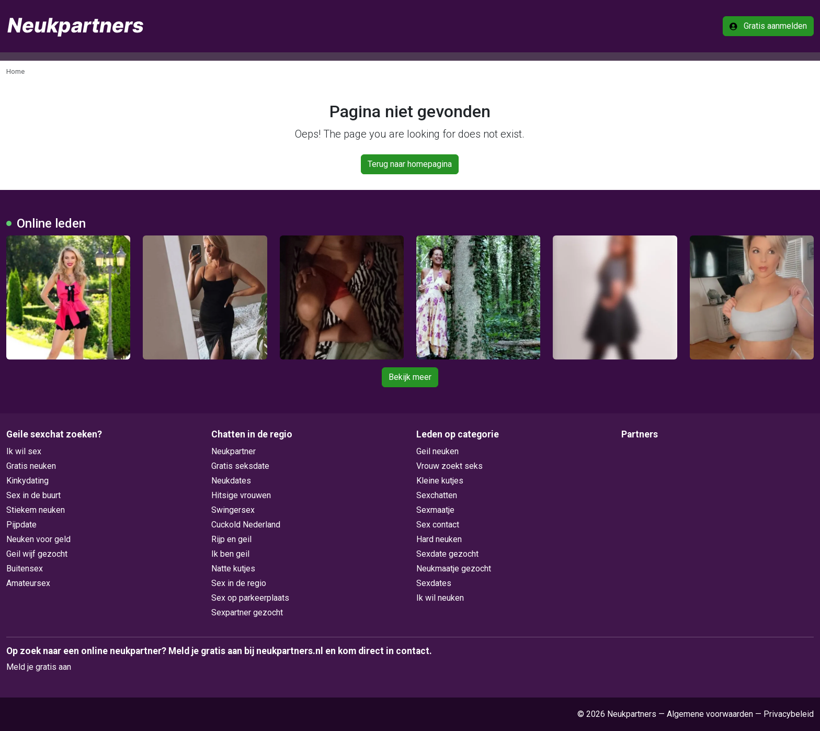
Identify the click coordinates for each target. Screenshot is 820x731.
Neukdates (231, 481)
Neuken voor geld (38, 539)
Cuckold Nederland (245, 525)
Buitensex (24, 568)
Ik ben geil (230, 554)
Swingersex (233, 510)
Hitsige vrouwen (241, 495)
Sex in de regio (238, 583)
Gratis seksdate (240, 466)
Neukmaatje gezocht (453, 568)
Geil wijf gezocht (36, 554)
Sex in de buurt (33, 495)
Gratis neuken (31, 466)
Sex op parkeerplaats (250, 598)
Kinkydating (27, 481)
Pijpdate (21, 525)
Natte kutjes (233, 568)
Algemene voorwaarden (710, 714)
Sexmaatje (435, 510)
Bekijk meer (410, 377)
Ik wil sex (23, 451)
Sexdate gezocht (447, 554)
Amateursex (28, 583)
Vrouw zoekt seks (449, 466)
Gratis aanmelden (768, 26)
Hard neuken (439, 539)
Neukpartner (233, 451)
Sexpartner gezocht (247, 612)
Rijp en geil (231, 539)
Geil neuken (437, 451)
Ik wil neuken (440, 598)
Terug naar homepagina (410, 164)
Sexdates (433, 583)
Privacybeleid (789, 714)
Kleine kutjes (439, 481)
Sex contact (437, 525)
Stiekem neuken (35, 510)
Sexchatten (436, 495)
